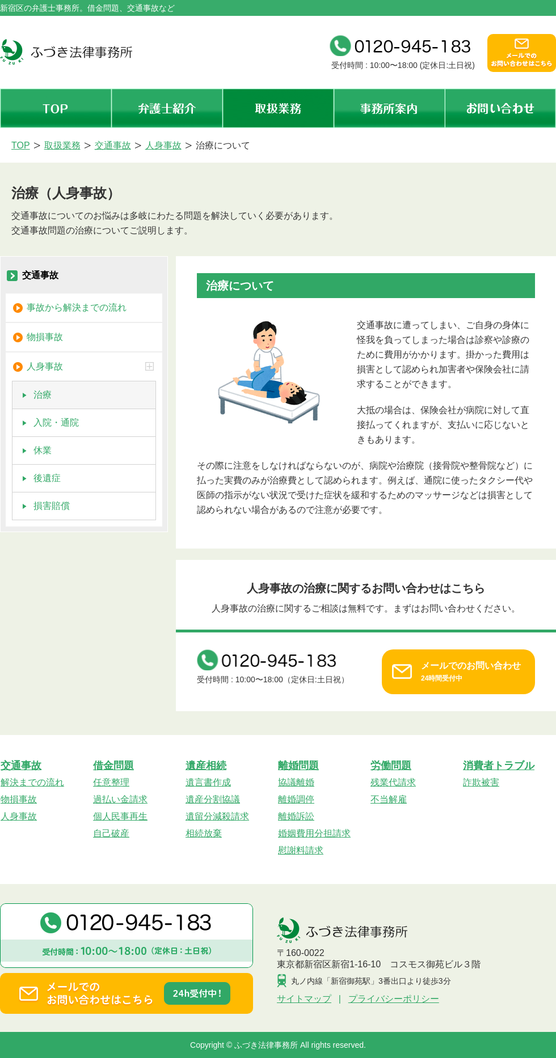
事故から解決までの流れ (77, 307)
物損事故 (45, 337)
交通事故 (40, 275)
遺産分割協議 (213, 799)
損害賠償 (51, 506)
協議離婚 (296, 782)
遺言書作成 (208, 782)
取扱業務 (278, 108)
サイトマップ (304, 999)
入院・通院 (56, 422)
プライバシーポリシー (393, 999)
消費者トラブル (498, 765)
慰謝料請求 (300, 850)
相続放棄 (204, 833)
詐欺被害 (481, 782)
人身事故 (91, 366)
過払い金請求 (120, 799)
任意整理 (111, 782)
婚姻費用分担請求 (314, 833)
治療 (42, 395)
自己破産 (111, 833)
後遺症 (47, 478)
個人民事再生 (120, 816)
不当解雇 (388, 799)
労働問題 (390, 765)
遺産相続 (206, 765)
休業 (42, 450)
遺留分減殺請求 (217, 816)
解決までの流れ (32, 782)
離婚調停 (296, 799)
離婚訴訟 (296, 816)
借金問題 (113, 765)
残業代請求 (393, 782)
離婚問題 (298, 765)
